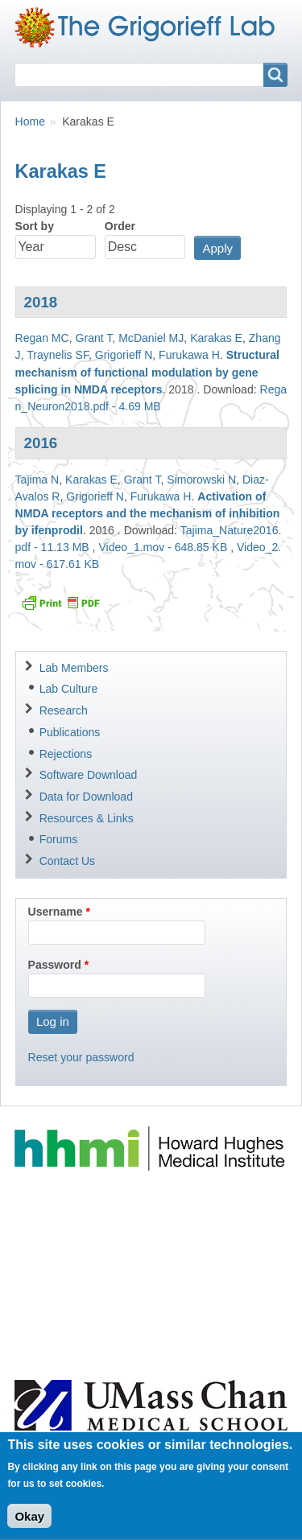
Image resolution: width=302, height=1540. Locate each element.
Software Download (88, 774)
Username (55, 911)
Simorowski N (201, 479)
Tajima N (37, 479)
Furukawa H (189, 354)
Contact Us (67, 860)
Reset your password (81, 1057)
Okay (29, 1527)
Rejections (66, 753)
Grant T (94, 337)
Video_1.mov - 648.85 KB (162, 547)
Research (63, 710)
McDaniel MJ (151, 337)
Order (120, 226)
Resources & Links (86, 818)
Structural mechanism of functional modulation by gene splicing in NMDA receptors (147, 371)
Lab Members (74, 667)
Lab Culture (68, 688)
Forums (58, 839)
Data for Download (86, 796)
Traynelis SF (58, 354)
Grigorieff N (124, 354)
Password (54, 964)
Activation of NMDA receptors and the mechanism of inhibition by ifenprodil (147, 513)
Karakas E (216, 337)
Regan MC (42, 337)
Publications (70, 732)
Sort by (34, 226)
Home (30, 121)
